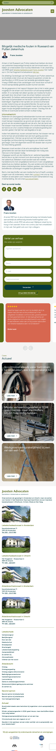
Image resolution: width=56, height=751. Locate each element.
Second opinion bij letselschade (13, 694)
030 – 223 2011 (10, 563)
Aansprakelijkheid (8, 652)
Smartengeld (6, 647)
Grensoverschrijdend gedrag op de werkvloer (17, 684)
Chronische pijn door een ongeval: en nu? (16, 719)
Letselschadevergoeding (10, 650)
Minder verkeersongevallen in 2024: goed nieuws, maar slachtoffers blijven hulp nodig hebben (26, 410)
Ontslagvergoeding (8, 669)
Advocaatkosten (7, 657)
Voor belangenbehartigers (11, 699)
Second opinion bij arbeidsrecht (13, 696)
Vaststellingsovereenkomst (11, 677)
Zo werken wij (6, 655)
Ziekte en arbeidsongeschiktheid (13, 682)
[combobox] (27, 3)
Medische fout (7, 642)
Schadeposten (7, 645)
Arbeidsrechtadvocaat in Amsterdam (17, 586)
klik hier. (36, 72)
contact (36, 174)
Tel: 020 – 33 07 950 (9, 532)
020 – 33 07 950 (10, 593)
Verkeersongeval (7, 635)
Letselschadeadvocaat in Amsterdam (18, 525)
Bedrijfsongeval (7, 637)
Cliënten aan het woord (10, 659)
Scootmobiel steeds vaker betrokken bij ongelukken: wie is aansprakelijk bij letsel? (27, 370)
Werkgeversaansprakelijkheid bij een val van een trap (27, 449)
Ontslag (4, 667)
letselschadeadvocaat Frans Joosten (29, 70)
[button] (52, 11)
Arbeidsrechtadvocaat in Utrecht (16, 616)
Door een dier (6, 640)
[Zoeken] (51, 3)
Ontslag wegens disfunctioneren (13, 672)
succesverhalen (31, 179)
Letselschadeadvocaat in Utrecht (16, 555)
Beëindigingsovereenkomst (11, 674)
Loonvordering (7, 679)
